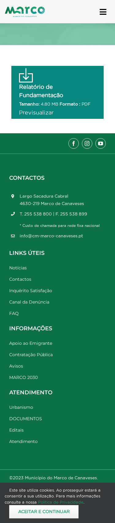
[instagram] (87, 143)
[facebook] (73, 143)
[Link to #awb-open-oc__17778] (103, 12)
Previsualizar (36, 112)
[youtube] (100, 143)
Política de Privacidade (60, 502)
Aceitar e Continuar (44, 511)
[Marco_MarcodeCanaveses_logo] (25, 9)
